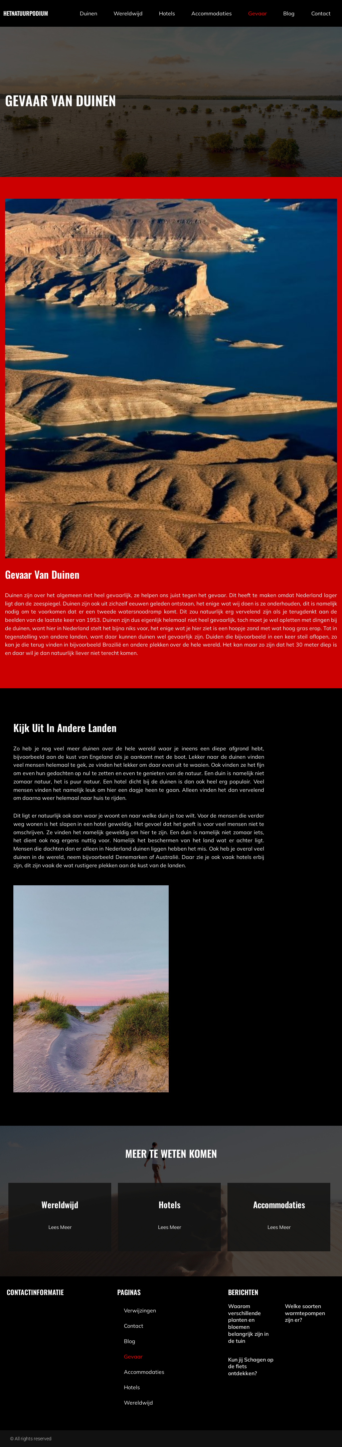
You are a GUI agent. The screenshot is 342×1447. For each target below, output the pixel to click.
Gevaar (257, 13)
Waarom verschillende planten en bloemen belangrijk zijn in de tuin (248, 1323)
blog (289, 13)
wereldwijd (128, 13)
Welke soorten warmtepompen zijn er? (305, 1313)
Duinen (88, 13)
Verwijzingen (140, 1310)
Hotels (167, 13)
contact (321, 13)
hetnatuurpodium (25, 13)
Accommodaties (211, 13)
